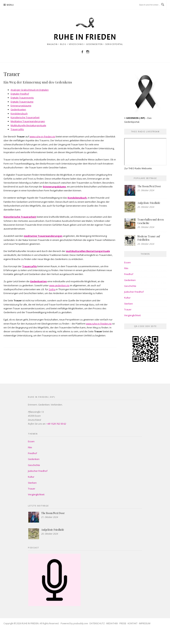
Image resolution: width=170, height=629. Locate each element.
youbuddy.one (80, 623)
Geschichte (130, 286)
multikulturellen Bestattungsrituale (88, 251)
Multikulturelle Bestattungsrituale (28, 125)
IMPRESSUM (144, 623)
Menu (10, 4)
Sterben (128, 303)
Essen (127, 262)
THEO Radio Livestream (145, 131)
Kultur (127, 297)
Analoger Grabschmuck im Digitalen (30, 89)
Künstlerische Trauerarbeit (25, 117)
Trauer (127, 309)
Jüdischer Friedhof (134, 291)
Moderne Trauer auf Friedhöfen (148, 238)
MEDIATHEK (112, 623)
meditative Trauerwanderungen (43, 235)
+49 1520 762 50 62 (56, 423)
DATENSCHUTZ (97, 623)
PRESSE (122, 623)
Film (126, 268)
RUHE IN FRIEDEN (85, 37)
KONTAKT (132, 623)
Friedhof (128, 274)
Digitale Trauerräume (22, 101)
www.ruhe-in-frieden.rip (42, 136)
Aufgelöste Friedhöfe (148, 203)
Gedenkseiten (18, 109)
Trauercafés (17, 129)
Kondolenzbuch (19, 113)
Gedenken (130, 280)
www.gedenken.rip (59, 285)
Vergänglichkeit (132, 315)
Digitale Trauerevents (22, 97)
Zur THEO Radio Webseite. (138, 168)
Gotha (52, 289)
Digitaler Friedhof (20, 93)
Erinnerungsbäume (21, 105)
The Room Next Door (149, 186)
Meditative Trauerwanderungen (28, 121)
